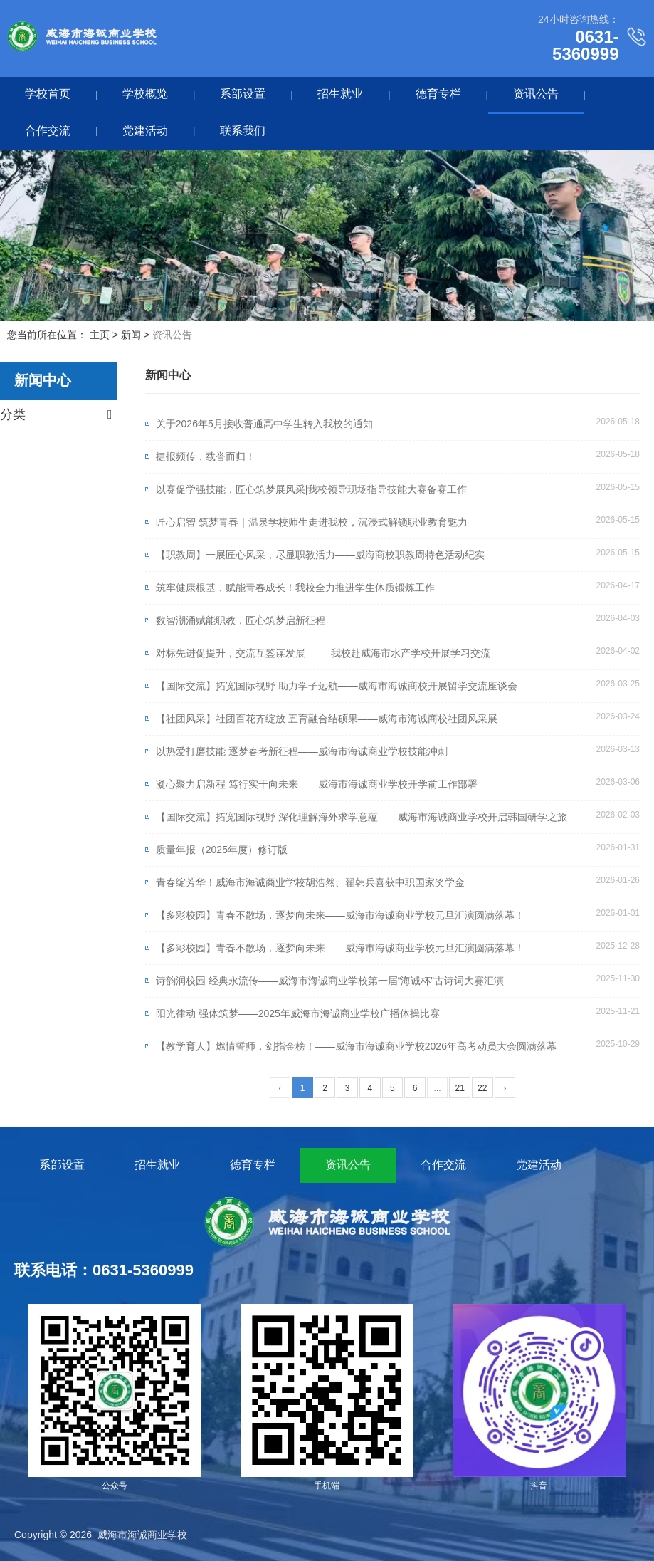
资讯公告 (536, 94)
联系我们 (242, 131)
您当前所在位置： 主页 (59, 334)
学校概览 (145, 94)
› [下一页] (504, 1088)
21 (459, 1088)
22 (482, 1088)
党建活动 (145, 131)
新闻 (131, 334)
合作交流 (47, 131)
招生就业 (340, 94)
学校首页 (47, 94)
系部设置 (242, 94)
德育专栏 (438, 94)
